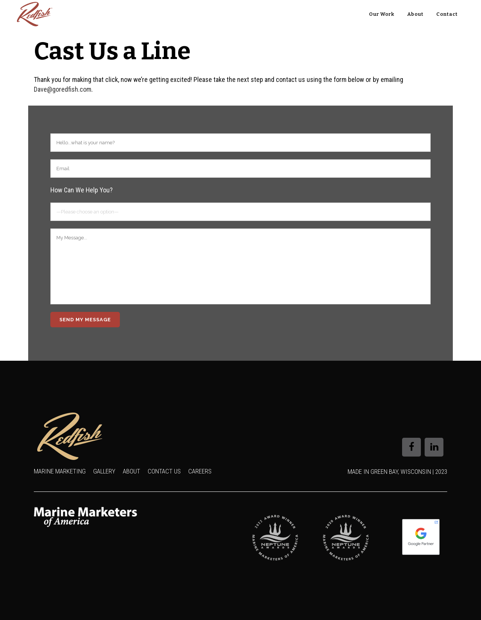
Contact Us (164, 471)
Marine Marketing (60, 471)
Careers (200, 471)
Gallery (104, 471)
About (131, 471)
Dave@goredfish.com (62, 89)
